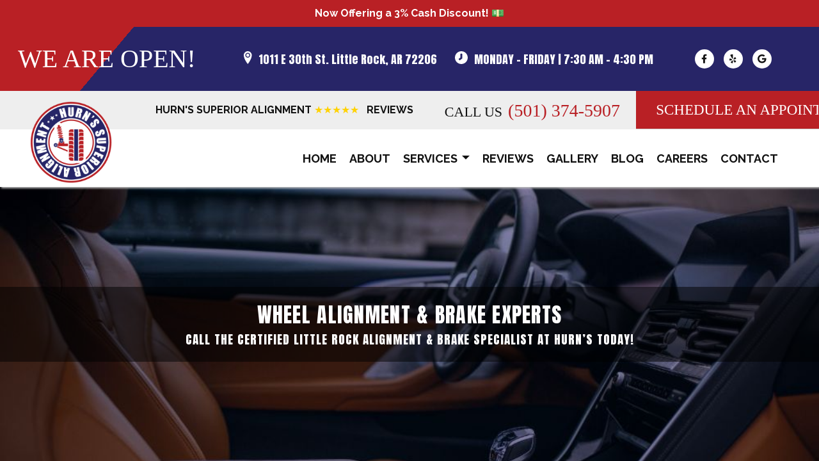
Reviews (508, 158)
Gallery (572, 158)
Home (320, 158)
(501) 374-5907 (564, 110)
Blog (627, 158)
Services (436, 159)
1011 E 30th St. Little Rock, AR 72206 (347, 59)
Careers (682, 158)
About (369, 158)
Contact (749, 158)
